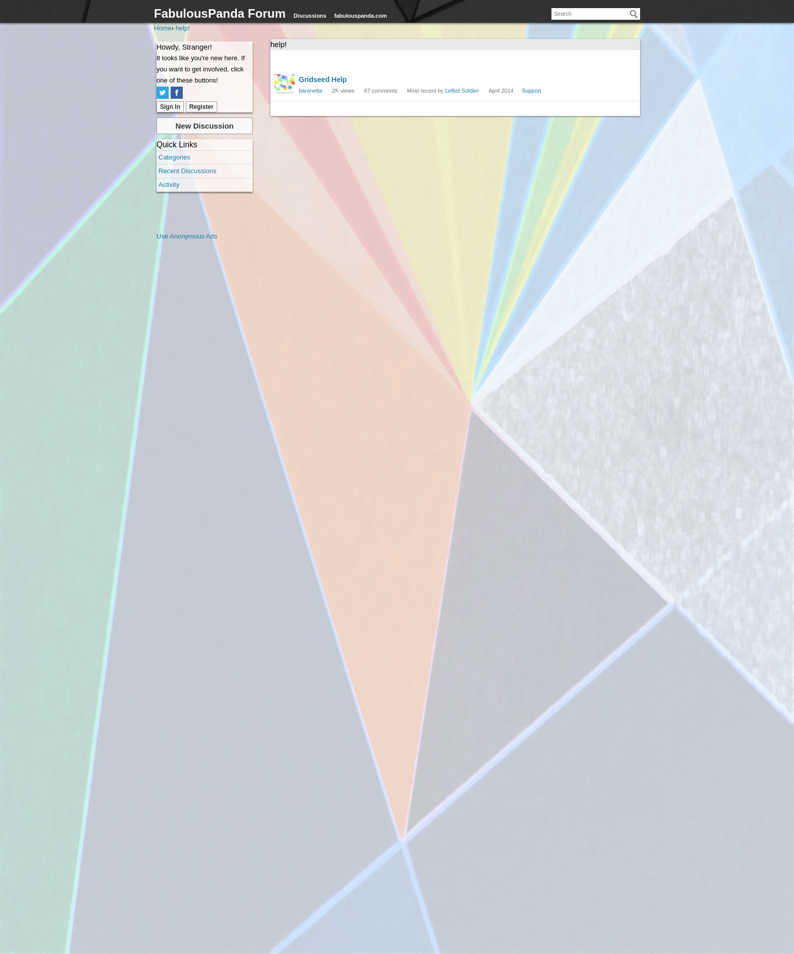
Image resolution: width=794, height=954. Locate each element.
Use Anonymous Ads (186, 236)
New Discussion (204, 126)
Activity (168, 184)
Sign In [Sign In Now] (170, 106)
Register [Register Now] (201, 106)
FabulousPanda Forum (220, 13)
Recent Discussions (187, 171)
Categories (174, 157)
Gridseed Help (323, 79)
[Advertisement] (196, 394)
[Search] (634, 14)
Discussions (310, 16)
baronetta (310, 91)
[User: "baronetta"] (284, 84)
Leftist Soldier (462, 91)
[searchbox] (595, 14)
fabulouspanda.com (360, 16)
